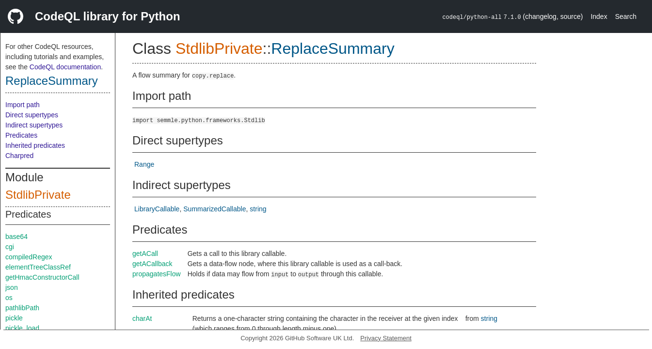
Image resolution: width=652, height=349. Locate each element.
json (11, 287)
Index (598, 16)
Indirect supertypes (34, 125)
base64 (16, 236)
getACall (145, 253)
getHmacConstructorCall (42, 277)
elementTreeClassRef (38, 267)
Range (144, 164)
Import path (22, 105)
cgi (9, 247)
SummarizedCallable (214, 209)
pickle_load (22, 328)
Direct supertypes (31, 115)
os (9, 297)
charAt (142, 318)
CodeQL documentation (65, 67)
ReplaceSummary (51, 80)
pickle (14, 318)
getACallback (152, 264)
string (258, 209)
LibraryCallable (156, 209)
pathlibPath (22, 308)
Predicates (21, 135)
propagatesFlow (156, 274)
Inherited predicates (35, 145)
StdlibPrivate (38, 194)
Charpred (19, 155)
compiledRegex (28, 257)
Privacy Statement (386, 338)
